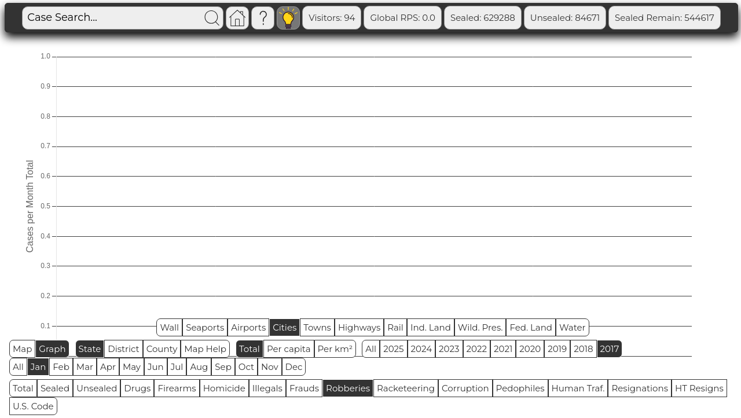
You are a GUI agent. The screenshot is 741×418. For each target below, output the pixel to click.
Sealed (55, 388)
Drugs (137, 388)
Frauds (304, 388)
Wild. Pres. (480, 327)
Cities (284, 327)
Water (572, 327)
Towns (317, 327)
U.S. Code (33, 406)
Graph (52, 348)
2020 (530, 348)
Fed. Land (530, 327)
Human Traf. (578, 388)
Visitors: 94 (332, 17)
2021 (503, 348)
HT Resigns (699, 388)
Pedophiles (520, 388)
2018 (583, 348)
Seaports (205, 327)
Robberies (348, 388)
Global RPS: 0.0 (402, 17)
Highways (359, 327)
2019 (557, 348)
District (123, 348)
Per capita (289, 348)
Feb (61, 366)
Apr (108, 366)
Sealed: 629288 (482, 17)
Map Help (205, 348)
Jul (177, 366)
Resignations (639, 388)
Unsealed (96, 388)
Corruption (465, 388)
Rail (395, 327)
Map (22, 348)
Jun (156, 366)
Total (249, 348)
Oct (246, 366)
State (90, 348)
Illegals (267, 388)
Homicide (224, 388)
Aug (199, 366)
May (132, 366)
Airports (248, 327)
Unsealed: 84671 (565, 17)
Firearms (176, 388)
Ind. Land (430, 327)
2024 (421, 348)
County (162, 348)
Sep (223, 366)
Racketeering (406, 388)
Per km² (335, 348)
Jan (38, 366)
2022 (477, 348)
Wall (169, 327)
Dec (294, 366)
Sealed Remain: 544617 (664, 17)
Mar (84, 366)
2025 (393, 348)
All (370, 348)
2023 (449, 348)
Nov (269, 366)
